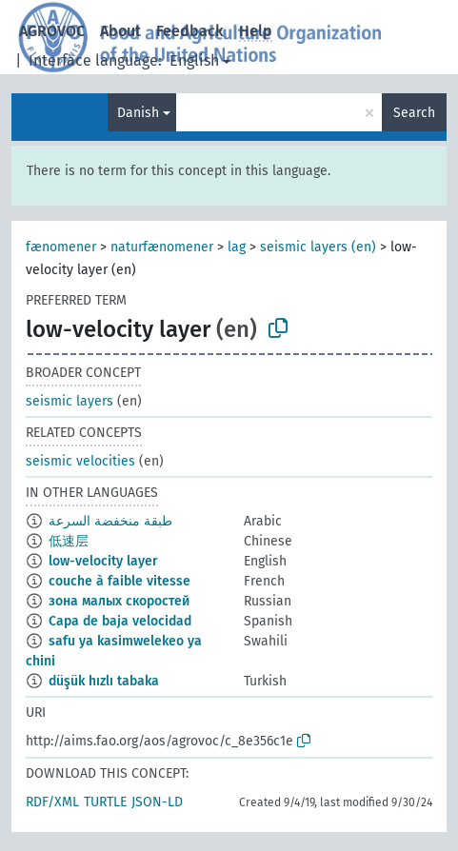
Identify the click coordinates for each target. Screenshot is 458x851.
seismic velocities (80, 461)
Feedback (190, 31)
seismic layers (69, 401)
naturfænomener (161, 247)
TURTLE (105, 802)
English (194, 60)
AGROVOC (52, 31)
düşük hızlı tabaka (104, 681)
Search (414, 113)
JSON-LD (157, 802)
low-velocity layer (103, 561)
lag (237, 247)
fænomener (61, 247)
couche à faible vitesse (119, 581)
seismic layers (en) (318, 247)
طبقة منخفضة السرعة (110, 521)
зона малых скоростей (119, 601)
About (120, 31)
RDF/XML (52, 802)
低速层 (69, 541)
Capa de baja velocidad (120, 621)
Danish (138, 113)
